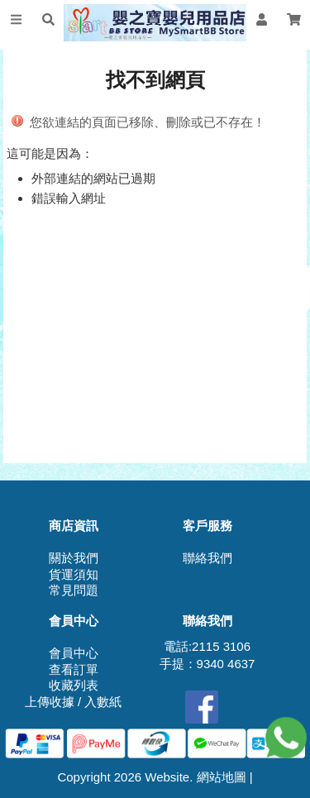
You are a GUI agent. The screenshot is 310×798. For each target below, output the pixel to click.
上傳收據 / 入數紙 (73, 702)
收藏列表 (73, 685)
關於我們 (73, 558)
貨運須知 (73, 574)
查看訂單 (73, 669)
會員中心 (73, 653)
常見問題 (73, 590)
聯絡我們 (207, 558)
